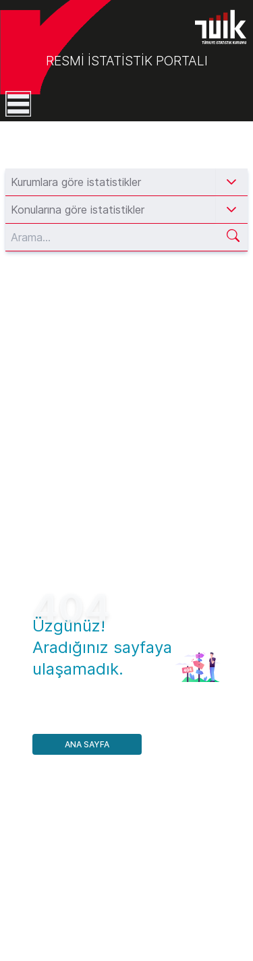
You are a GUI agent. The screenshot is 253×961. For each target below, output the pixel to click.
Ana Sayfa (87, 744)
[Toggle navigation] (15, 104)
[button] (231, 181)
